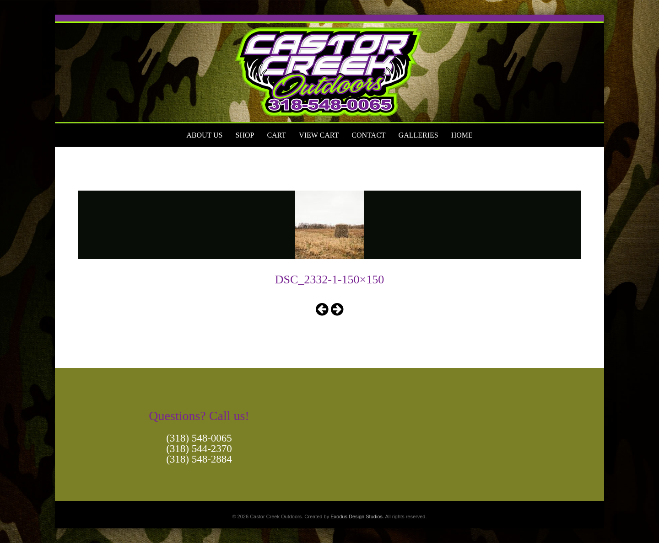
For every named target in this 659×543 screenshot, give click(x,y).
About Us (204, 135)
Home (462, 135)
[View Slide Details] (329, 69)
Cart (276, 135)
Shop (244, 135)
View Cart (319, 135)
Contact (368, 135)
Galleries (418, 135)
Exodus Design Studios (356, 516)
